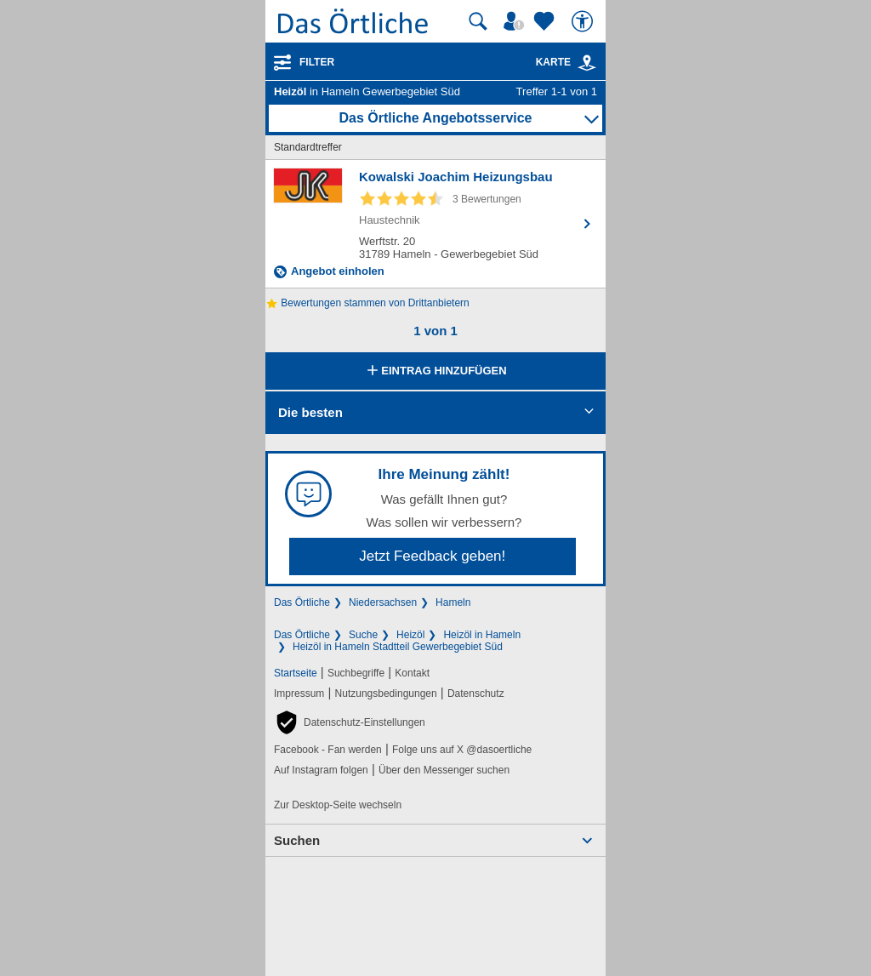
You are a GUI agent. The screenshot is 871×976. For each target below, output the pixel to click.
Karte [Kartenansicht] (566, 62)
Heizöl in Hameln (482, 635)
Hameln (453, 602)
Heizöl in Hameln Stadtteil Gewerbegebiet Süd (398, 647)
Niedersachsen (383, 602)
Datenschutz (475, 693)
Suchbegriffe (355, 673)
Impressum (299, 693)
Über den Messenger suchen (444, 770)
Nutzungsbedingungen (386, 693)
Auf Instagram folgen (321, 770)
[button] (349, 722)
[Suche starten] (478, 21)
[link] (587, 63)
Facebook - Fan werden (328, 750)
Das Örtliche (302, 602)
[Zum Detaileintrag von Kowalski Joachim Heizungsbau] (435, 223)
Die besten (310, 412)
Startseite (295, 673)
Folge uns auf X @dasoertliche (462, 750)
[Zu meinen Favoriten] (546, 21)
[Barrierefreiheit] (584, 21)
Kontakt (412, 673)
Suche (363, 635)
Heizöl (410, 635)
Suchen (297, 840)
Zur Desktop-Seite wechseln (337, 805)
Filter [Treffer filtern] (316, 62)
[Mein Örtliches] (516, 21)
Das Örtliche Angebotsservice (435, 118)
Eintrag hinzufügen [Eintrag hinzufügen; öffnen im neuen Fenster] (435, 371)
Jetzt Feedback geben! (432, 556)
